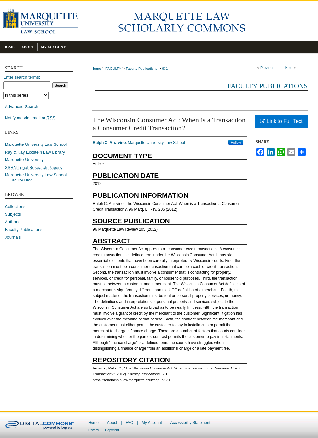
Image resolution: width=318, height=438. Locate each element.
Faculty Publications (141, 68)
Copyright (112, 430)
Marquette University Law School (36, 144)
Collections (15, 206)
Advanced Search (21, 106)
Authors (12, 221)
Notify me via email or (30, 117)
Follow (236, 142)
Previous (267, 67)
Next (289, 67)
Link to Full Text (281, 121)
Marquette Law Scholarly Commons (198, 21)
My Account (152, 422)
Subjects (13, 214)
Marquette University (24, 159)
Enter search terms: (21, 77)
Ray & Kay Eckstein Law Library (35, 152)
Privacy (93, 430)
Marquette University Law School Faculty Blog (38, 177)
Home (96, 68)
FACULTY (113, 68)
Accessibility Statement (190, 422)
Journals (13, 237)
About (112, 422)
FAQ (129, 422)
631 (165, 68)
